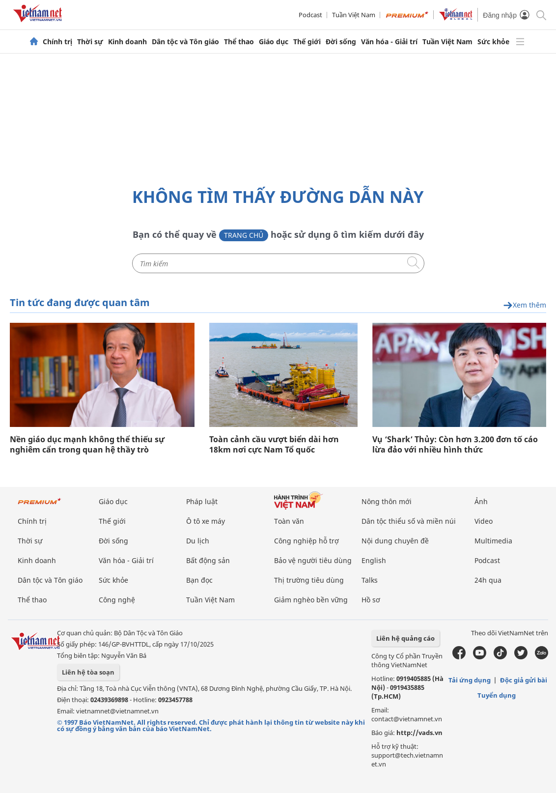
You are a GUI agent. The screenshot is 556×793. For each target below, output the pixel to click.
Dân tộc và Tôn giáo (185, 41)
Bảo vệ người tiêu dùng (313, 560)
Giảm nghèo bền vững (311, 599)
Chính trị (57, 41)
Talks (369, 580)
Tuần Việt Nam (353, 14)
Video (483, 521)
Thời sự (90, 41)
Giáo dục (273, 41)
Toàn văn (289, 521)
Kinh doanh (127, 41)
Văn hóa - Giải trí (389, 41)
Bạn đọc (199, 580)
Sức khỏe (493, 41)
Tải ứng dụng (469, 680)
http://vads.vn (419, 732)
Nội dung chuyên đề (395, 540)
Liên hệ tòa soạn (88, 672)
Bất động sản (208, 560)
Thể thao (239, 41)
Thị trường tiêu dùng (309, 580)
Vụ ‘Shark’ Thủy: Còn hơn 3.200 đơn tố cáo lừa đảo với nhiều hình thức (455, 444)
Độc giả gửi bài (523, 680)
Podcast (310, 14)
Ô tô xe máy (205, 521)
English (373, 560)
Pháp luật (202, 501)
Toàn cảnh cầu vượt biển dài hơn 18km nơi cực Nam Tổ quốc (274, 444)
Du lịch (197, 540)
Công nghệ (117, 599)
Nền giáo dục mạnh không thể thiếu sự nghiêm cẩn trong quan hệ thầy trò (87, 444)
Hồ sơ (370, 599)
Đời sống (341, 41)
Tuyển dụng (496, 695)
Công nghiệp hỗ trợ (306, 540)
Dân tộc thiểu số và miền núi (408, 521)
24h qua (487, 580)
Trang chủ (243, 235)
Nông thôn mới (386, 501)
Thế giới (307, 41)
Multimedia (493, 540)
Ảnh (481, 501)
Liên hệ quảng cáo (405, 638)
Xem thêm (524, 305)
